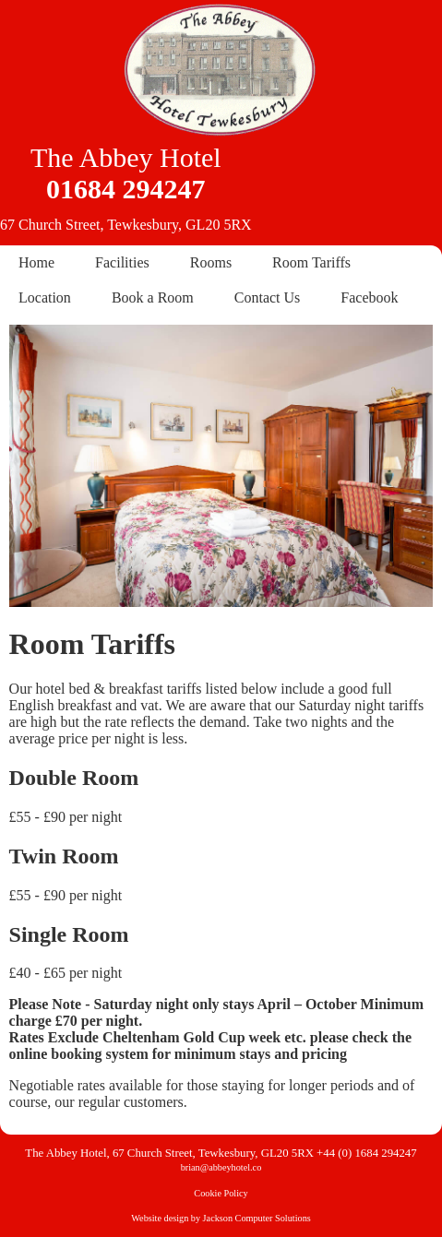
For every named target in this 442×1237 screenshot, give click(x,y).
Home (36, 262)
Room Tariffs (311, 262)
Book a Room (153, 297)
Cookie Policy (220, 1193)
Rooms (211, 262)
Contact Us (267, 297)
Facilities (122, 262)
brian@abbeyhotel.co (221, 1167)
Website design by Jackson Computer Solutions (220, 1218)
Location (44, 297)
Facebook (369, 297)
